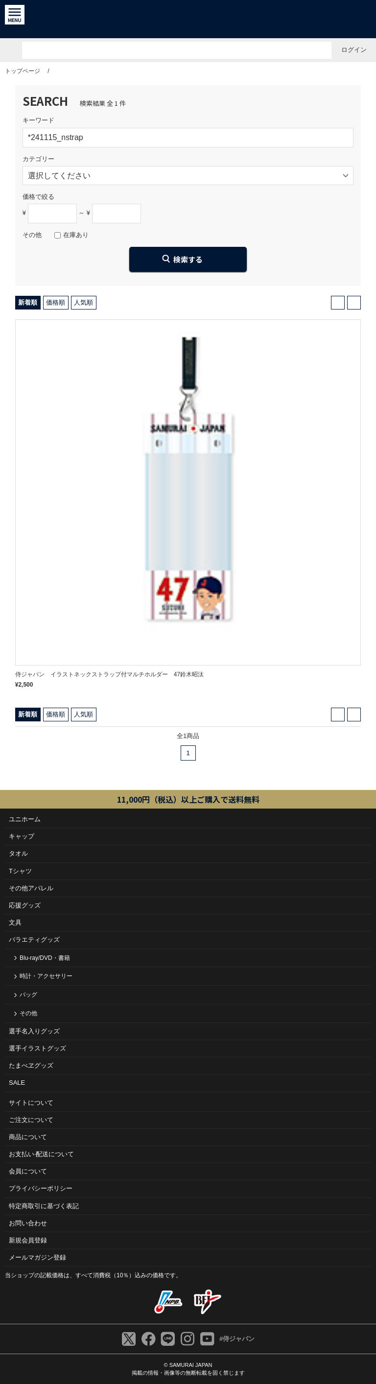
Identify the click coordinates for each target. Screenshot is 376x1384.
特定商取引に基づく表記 (44, 1206)
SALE (17, 1082)
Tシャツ (20, 871)
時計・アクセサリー (46, 976)
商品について (28, 1137)
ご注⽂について (31, 1119)
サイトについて (31, 1102)
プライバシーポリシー (40, 1188)
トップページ (22, 71)
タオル (18, 853)
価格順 (55, 302)
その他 (28, 1013)
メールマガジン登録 (37, 1257)
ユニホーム (25, 819)
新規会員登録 (28, 1240)
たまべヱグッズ (31, 1065)
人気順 (83, 302)
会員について (28, 1171)
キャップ (21, 836)
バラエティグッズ (34, 939)
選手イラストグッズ (37, 1048)
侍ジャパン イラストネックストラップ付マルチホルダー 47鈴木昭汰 (109, 674)
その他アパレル (31, 888)
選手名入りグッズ (34, 1031)
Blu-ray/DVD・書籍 (45, 957)
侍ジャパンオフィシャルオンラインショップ (188, 19)
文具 (15, 922)
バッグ (28, 994)
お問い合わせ (28, 1223)
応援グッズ (25, 905)
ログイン (354, 49)
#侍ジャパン (237, 1338)
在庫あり (76, 235)
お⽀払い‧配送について (41, 1154)
